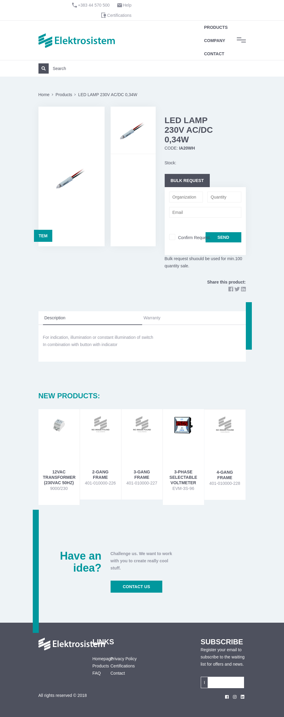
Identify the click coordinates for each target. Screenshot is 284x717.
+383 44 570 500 (94, 5)
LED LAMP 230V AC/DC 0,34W (107, 94)
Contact (214, 53)
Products (216, 27)
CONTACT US (136, 586)
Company (214, 40)
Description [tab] (55, 317)
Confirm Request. (194, 237)
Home (44, 94)
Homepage (97, 658)
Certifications (119, 15)
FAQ (97, 673)
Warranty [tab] (152, 317)
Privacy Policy (124, 658)
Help (127, 5)
